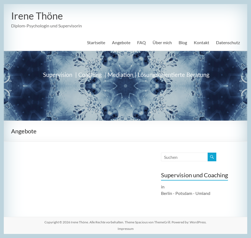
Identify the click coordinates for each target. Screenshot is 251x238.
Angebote (121, 42)
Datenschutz (228, 42)
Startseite (96, 42)
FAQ (141, 42)
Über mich (162, 42)
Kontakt (201, 42)
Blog (183, 42)
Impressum (126, 229)
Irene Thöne (37, 16)
